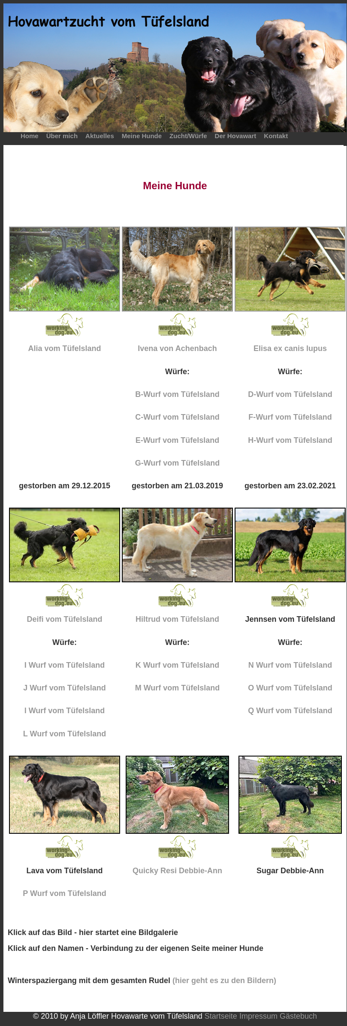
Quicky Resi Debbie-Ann (177, 870)
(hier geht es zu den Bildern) (224, 980)
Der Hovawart (235, 135)
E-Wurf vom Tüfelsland (178, 440)
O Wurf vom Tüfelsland (290, 688)
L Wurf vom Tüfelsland (64, 733)
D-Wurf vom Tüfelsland (290, 394)
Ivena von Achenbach (177, 348)
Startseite (221, 1016)
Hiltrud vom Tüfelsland (177, 619)
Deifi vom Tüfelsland (64, 619)
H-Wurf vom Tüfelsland (290, 440)
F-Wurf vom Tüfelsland (290, 417)
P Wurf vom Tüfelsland (64, 893)
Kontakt (276, 135)
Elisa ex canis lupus (290, 348)
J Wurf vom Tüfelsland (64, 688)
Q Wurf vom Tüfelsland (290, 710)
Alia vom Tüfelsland (64, 348)
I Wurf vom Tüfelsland (64, 665)
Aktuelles (99, 135)
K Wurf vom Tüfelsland (178, 665)
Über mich (62, 135)
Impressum (258, 1016)
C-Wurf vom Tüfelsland (177, 417)
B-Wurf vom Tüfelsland (177, 394)
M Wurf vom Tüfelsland (177, 688)
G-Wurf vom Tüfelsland (177, 463)
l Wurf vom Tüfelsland (64, 710)
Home (30, 135)
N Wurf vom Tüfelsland (290, 665)
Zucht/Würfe (188, 135)
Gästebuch (298, 1016)
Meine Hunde (142, 135)
